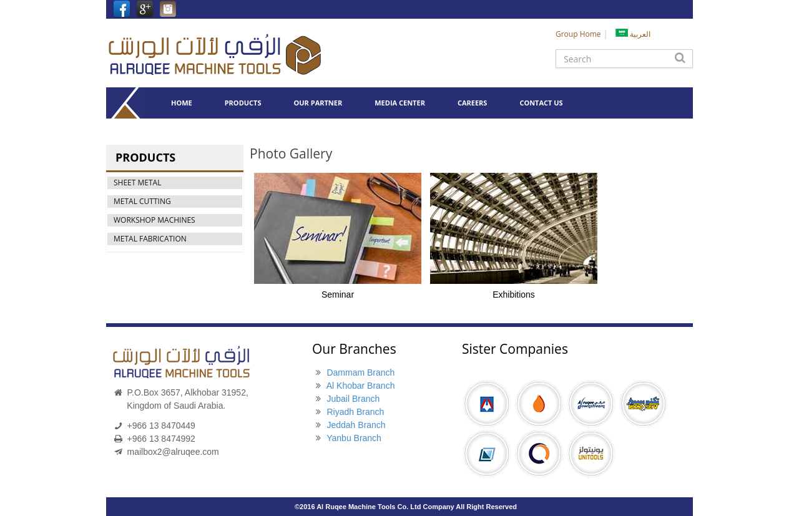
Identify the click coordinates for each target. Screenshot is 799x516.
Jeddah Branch (355, 425)
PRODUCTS (243, 102)
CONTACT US (540, 102)
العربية (632, 34)
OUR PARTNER (318, 102)
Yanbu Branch (353, 438)
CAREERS (473, 102)
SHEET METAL (137, 182)
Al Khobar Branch (360, 386)
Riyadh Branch (355, 412)
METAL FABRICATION (150, 238)
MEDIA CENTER (400, 102)
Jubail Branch (353, 399)
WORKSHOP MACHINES (154, 220)
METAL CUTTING (142, 201)
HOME (181, 102)
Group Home (578, 34)
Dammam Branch (360, 372)
